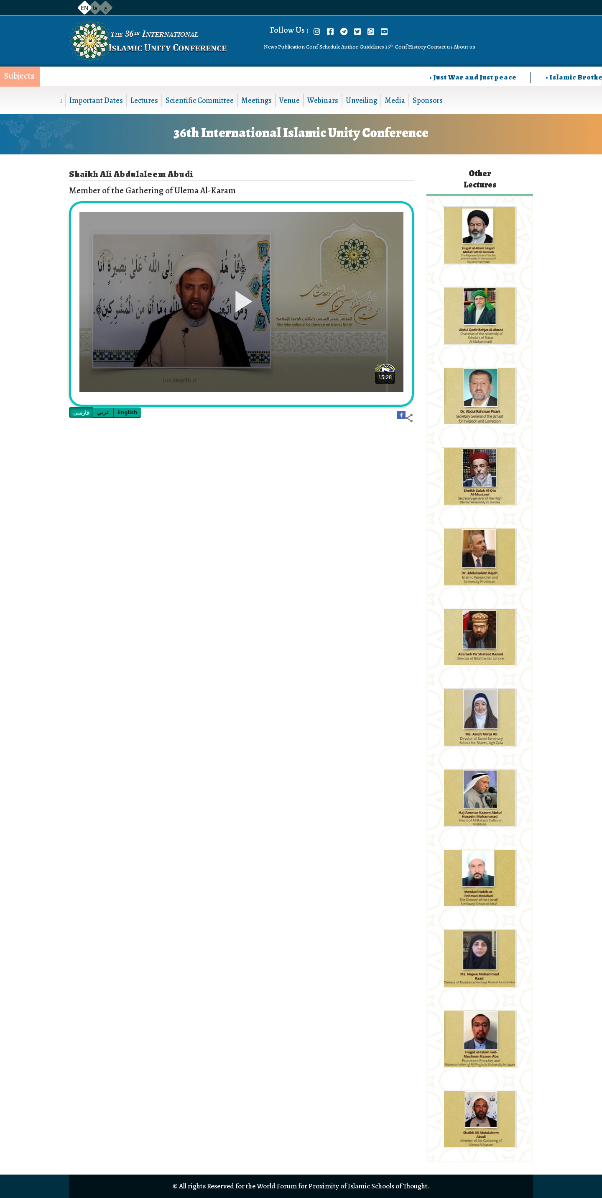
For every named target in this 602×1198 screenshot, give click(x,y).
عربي (103, 412)
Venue (289, 100)
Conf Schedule (323, 47)
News (270, 47)
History (417, 47)
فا (95, 8)
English (127, 412)
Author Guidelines (362, 47)
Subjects (19, 76)
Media (395, 100)
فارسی (81, 412)
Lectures (144, 100)
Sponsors (428, 100)
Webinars (322, 100)
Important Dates (96, 100)
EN (84, 8)
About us (464, 47)
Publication (291, 47)
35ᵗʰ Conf (396, 47)
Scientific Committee (200, 100)
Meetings (256, 100)
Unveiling (361, 100)
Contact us (440, 47)
